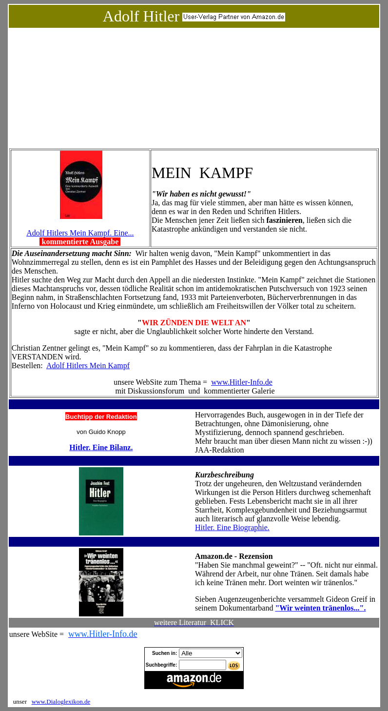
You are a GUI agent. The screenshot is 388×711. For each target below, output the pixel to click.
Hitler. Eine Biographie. (232, 527)
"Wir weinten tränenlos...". (320, 608)
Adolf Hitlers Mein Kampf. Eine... (80, 233)
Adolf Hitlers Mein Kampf (88, 365)
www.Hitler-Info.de (241, 382)
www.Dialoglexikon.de (61, 701)
